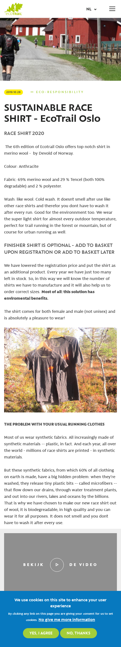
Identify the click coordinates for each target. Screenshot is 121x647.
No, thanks (78, 633)
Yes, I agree (40, 633)
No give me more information (67, 619)
